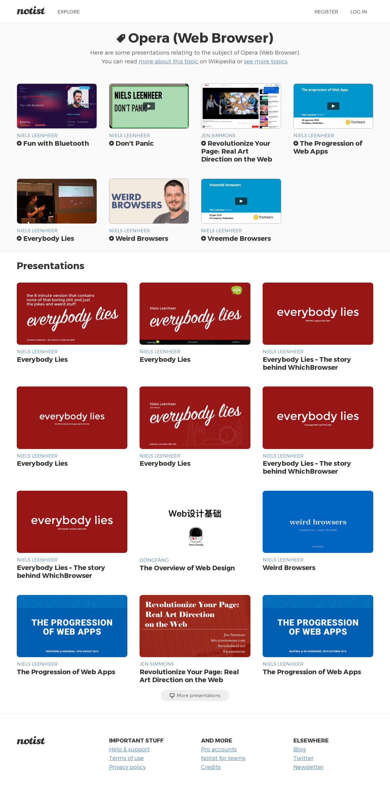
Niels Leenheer (37, 135)
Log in (358, 11)
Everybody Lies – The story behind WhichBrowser (307, 363)
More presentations (195, 695)
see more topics (265, 61)
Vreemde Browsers (236, 238)
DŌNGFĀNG (154, 560)
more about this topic (168, 61)
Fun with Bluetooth (53, 143)
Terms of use (126, 758)
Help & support (129, 749)
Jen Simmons (218, 135)
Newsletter (308, 767)
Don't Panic (131, 143)
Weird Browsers (138, 238)
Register (326, 11)
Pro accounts (219, 749)
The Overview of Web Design (187, 567)
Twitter (303, 758)
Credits (211, 767)
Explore (69, 11)
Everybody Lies (45, 238)
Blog (299, 749)
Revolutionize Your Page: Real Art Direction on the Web (236, 151)
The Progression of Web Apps (66, 671)
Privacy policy (127, 767)
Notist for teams (223, 758)
